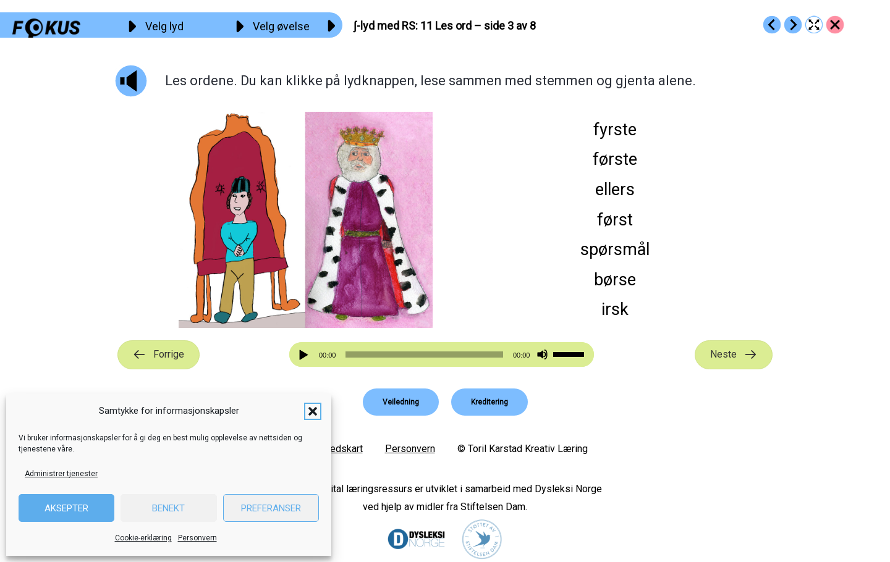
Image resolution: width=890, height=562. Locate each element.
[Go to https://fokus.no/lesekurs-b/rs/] (835, 24)
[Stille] (542, 355)
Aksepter (66, 508)
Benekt (168, 508)
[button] (313, 411)
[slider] (423, 354)
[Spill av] (305, 355)
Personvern (197, 538)
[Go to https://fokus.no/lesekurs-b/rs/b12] (792, 24)
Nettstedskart (333, 449)
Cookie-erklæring (143, 538)
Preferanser (271, 508)
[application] (442, 354)
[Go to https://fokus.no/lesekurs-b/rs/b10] (771, 24)
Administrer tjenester (61, 473)
